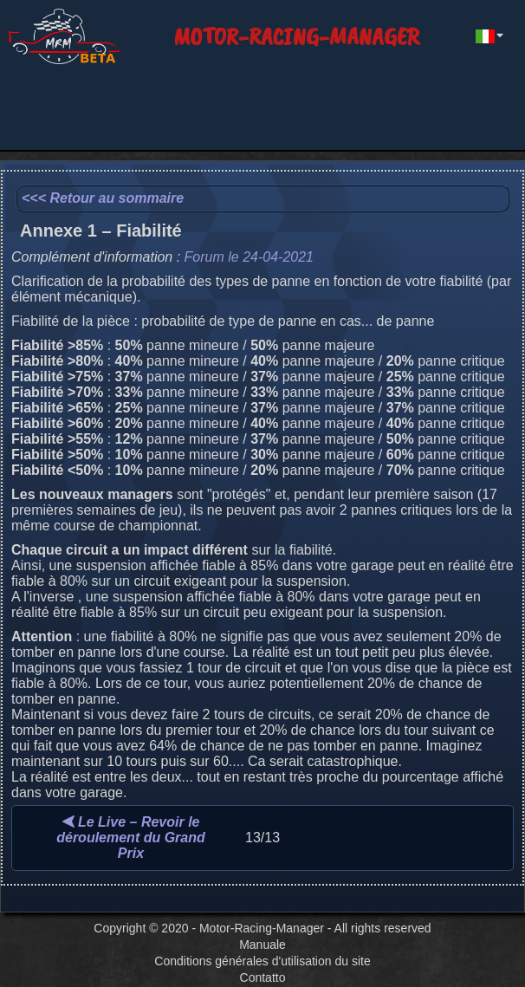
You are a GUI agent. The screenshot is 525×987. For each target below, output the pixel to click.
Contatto (263, 977)
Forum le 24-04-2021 (249, 257)
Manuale (262, 944)
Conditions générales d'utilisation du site (262, 961)
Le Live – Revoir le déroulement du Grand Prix (130, 837)
